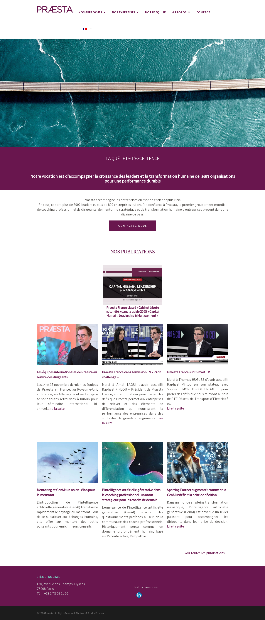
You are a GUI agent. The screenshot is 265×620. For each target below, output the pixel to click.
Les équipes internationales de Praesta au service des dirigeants (67, 374)
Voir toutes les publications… (206, 553)
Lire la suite (56, 408)
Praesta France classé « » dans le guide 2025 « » (132, 311)
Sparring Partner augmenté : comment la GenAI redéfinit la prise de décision (196, 492)
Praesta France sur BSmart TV (188, 372)
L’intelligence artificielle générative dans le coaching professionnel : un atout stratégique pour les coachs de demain (131, 495)
